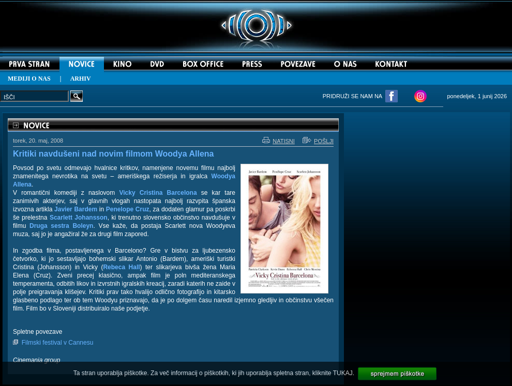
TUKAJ (343, 373)
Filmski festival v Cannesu (58, 342)
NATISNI (278, 141)
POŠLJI (318, 141)
